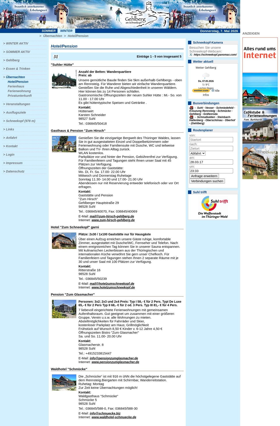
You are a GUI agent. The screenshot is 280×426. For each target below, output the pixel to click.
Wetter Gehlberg (206, 68)
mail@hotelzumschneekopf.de (112, 283)
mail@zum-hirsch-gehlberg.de (112, 216)
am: (192, 157)
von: (192, 135)
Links (10, 129)
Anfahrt (11, 137)
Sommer (49, 31)
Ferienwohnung (19, 91)
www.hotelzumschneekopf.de (113, 287)
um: (192, 166)
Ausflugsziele (16, 112)
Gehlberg (12, 60)
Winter (66, 31)
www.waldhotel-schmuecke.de (114, 417)
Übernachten (52, 36)
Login (10, 154)
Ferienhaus (16, 86)
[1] (56, 56)
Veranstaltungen (18, 104)
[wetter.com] (201, 91)
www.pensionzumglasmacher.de (115, 362)
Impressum (14, 163)
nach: (193, 144)
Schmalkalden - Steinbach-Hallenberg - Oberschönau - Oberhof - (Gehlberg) (212, 120)
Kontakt (11, 146)
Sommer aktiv (18, 52)
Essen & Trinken (18, 68)
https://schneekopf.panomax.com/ (215, 54)
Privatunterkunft (20, 95)
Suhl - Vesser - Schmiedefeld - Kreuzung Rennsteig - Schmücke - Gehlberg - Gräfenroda (212, 111)
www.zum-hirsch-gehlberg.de (113, 220)
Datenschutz (15, 171)
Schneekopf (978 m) (20, 121)
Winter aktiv (17, 43)
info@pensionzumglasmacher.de (114, 358)
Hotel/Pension (78, 36)
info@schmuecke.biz (105, 413)
